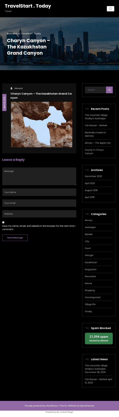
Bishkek (89, 234)
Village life (90, 304)
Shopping (90, 290)
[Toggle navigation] (110, 8)
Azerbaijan (90, 227)
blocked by (99, 338)
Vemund (18, 88)
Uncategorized (92, 297)
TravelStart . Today (28, 6)
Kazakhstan (91, 262)
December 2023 (93, 176)
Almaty (89, 220)
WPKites (72, 405)
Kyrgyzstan (90, 269)
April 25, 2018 (4, 102)
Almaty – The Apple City (98, 142)
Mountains (90, 276)
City (87, 241)
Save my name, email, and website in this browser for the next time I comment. (38, 227)
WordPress (51, 405)
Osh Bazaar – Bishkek (96, 125)
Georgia (89, 255)
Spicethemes (87, 405)
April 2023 (90, 183)
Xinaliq (88, 311)
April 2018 (89, 197)
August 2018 (91, 190)
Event (88, 248)
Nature (88, 283)
